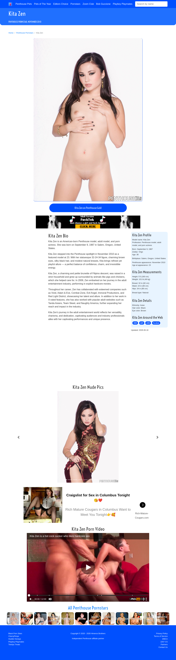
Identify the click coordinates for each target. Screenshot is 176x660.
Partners (164, 644)
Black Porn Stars (15, 633)
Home (11, 33)
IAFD (141, 323)
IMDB (135, 323)
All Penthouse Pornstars (88, 608)
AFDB (148, 323)
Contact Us (163, 647)
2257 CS (164, 642)
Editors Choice (60, 4)
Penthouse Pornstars (24, 33)
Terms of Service (161, 636)
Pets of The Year (42, 4)
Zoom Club (88, 4)
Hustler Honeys (14, 639)
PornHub (156, 323)
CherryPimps (13, 636)
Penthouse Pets (24, 4)
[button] (18, 437)
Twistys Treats (14, 644)
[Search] (151, 4)
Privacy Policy (162, 633)
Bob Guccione (103, 4)
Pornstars (75, 4)
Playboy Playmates (122, 4)
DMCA (165, 639)
